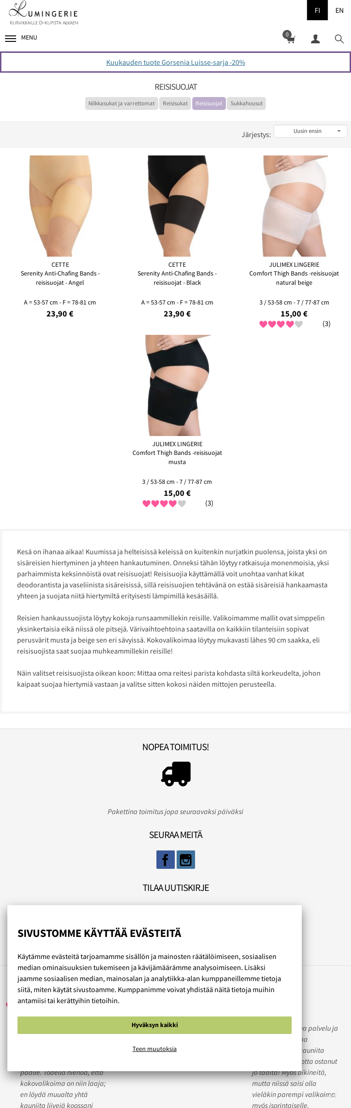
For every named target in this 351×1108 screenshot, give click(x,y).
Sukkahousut (246, 103)
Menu (21, 37)
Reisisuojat (209, 103)
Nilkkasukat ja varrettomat (121, 103)
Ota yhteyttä (250, 1083)
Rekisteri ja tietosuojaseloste (172, 1083)
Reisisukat (175, 103)
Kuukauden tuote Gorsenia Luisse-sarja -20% (175, 62)
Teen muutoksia (154, 1049)
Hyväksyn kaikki (155, 1025)
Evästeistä (97, 1083)
